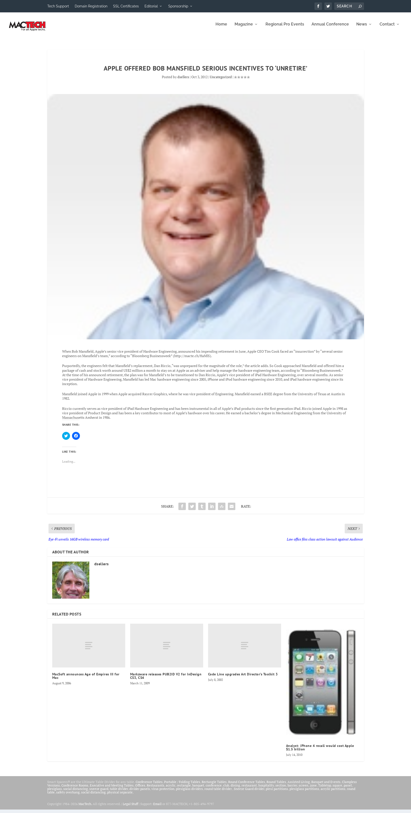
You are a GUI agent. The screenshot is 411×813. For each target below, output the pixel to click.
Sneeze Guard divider (249, 792)
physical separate (120, 795)
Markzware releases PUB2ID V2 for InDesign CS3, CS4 (166, 679)
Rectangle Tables (214, 785)
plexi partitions (277, 792)
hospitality (266, 789)
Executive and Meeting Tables (112, 789)
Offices (140, 789)
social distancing (75, 792)
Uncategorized (221, 80)
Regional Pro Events (285, 28)
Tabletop (324, 789)
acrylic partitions (333, 792)
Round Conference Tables (246, 785)
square (337, 789)
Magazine (244, 28)
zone (313, 789)
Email (157, 807)
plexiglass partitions (304, 792)
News (361, 28)
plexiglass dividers (189, 792)
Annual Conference (330, 28)
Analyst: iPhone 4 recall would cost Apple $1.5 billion (320, 751)
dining (235, 789)
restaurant (249, 789)
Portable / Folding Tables (182, 785)
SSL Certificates (126, 6)
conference (214, 789)
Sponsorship (178, 6)
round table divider (218, 792)
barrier (292, 789)
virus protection (162, 792)
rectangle (184, 789)
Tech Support (58, 6)
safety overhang (68, 795)
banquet (198, 789)
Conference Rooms (74, 789)
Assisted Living (299, 785)
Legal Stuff (130, 807)
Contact (387, 28)
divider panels (139, 792)
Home (221, 28)
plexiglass (54, 792)
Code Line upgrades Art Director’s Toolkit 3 (243, 677)
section (280, 789)
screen (303, 789)
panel (348, 789)
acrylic (170, 789)
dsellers (183, 80)
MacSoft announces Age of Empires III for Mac (86, 679)
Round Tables (276, 785)
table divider (119, 792)
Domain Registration (91, 6)
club (226, 789)
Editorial (151, 6)
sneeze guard (98, 792)
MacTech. (85, 807)
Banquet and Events (325, 785)
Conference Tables (149, 785)
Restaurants (155, 789)
